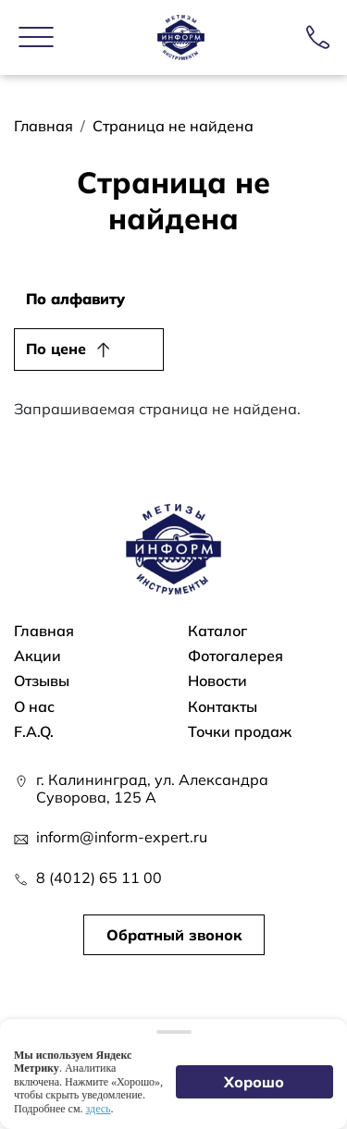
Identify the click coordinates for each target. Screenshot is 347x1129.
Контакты (222, 707)
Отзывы (41, 681)
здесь (98, 1108)
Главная (43, 126)
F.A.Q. (34, 732)
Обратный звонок (174, 935)
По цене (56, 348)
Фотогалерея (235, 656)
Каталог (217, 631)
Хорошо (255, 1082)
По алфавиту (75, 298)
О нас (34, 707)
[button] (36, 37)
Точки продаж (239, 732)
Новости (217, 681)
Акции (37, 656)
